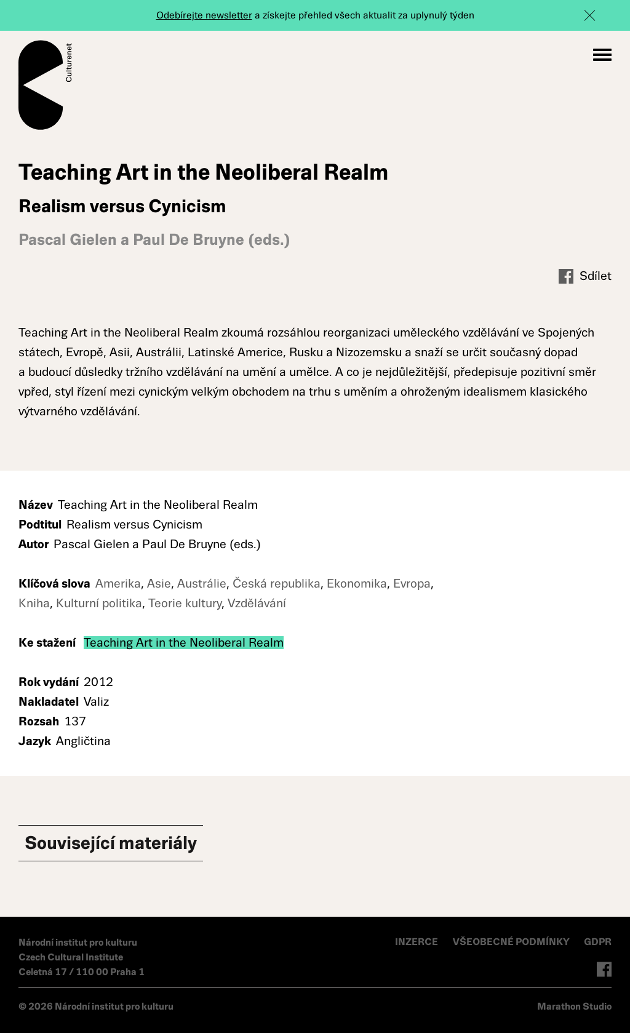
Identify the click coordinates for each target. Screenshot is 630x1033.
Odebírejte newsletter (204, 15)
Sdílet (585, 276)
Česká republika (277, 583)
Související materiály (111, 843)
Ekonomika (357, 583)
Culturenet (45, 85)
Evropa (412, 583)
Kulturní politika (99, 603)
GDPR (598, 941)
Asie (159, 583)
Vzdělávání (257, 603)
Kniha (34, 603)
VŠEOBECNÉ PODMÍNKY (512, 941)
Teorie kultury (184, 603)
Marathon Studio (574, 1006)
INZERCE (416, 941)
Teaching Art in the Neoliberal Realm (184, 642)
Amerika (118, 583)
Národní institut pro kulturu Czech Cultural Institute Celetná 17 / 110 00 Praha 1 (81, 957)
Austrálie (201, 583)
